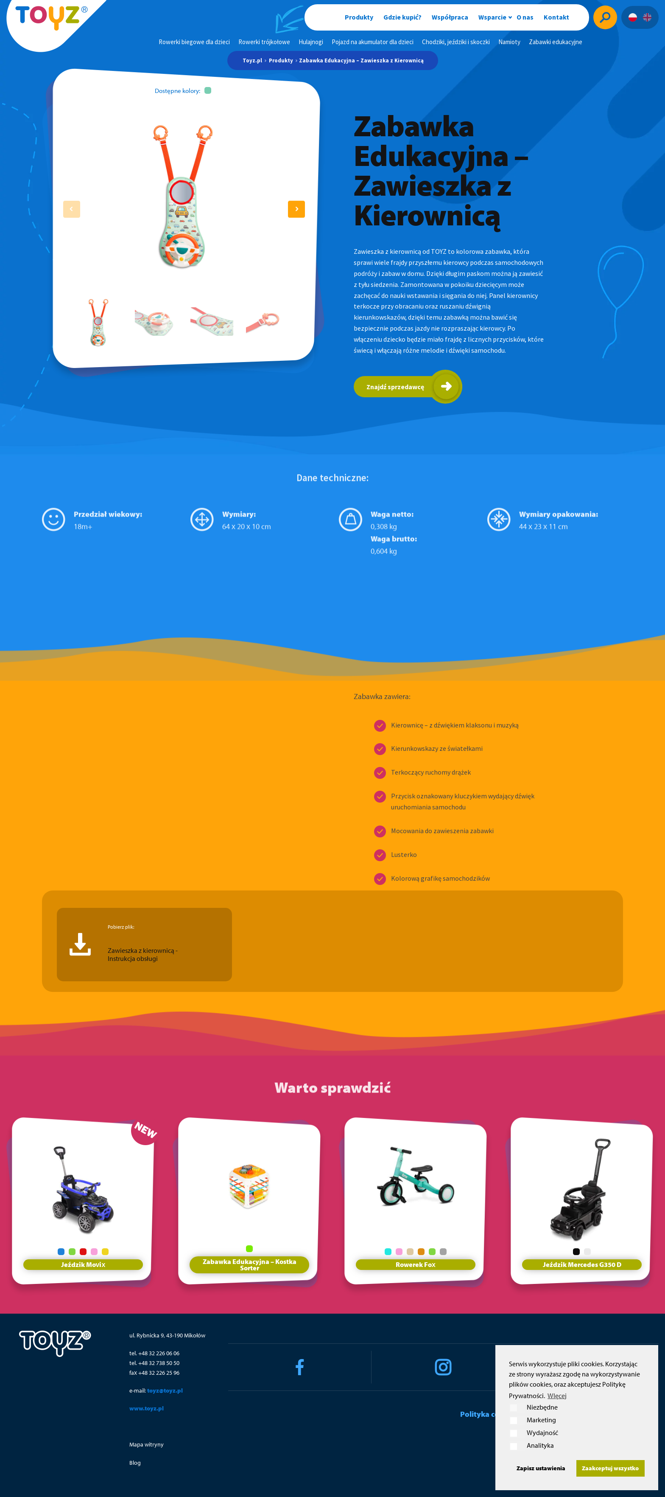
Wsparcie (492, 17)
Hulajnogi (311, 42)
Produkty (359, 17)
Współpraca (450, 17)
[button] (296, 209)
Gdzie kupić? (402, 17)
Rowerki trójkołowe (264, 42)
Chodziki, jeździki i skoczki (456, 42)
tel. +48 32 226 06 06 (154, 1353)
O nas (525, 17)
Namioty (509, 42)
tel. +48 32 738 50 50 (154, 1363)
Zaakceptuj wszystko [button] (610, 1468)
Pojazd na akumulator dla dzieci (373, 42)
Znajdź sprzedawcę (395, 386)
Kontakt (556, 17)
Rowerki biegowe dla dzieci (194, 42)
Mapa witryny (146, 1444)
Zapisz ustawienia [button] (541, 1468)
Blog (135, 1462)
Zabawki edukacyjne (555, 42)
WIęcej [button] (557, 1395)
